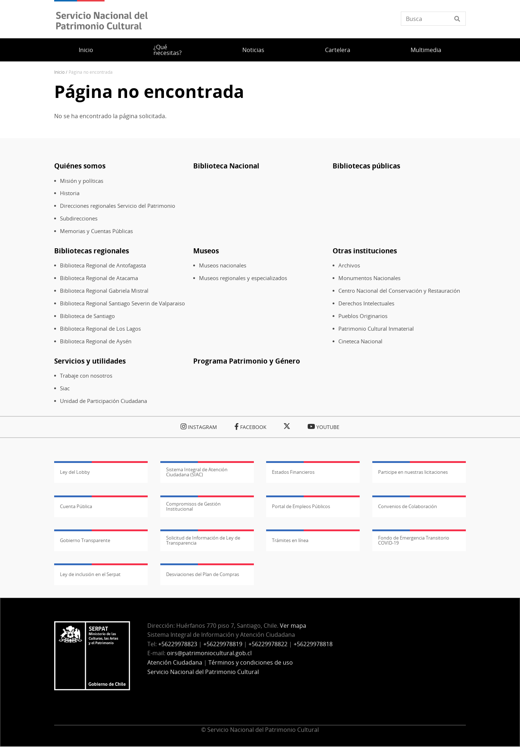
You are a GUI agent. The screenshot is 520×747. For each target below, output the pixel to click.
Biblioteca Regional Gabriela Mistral (104, 290)
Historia (69, 193)
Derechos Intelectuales (366, 303)
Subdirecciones (79, 218)
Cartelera (337, 50)
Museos (206, 250)
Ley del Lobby (75, 472)
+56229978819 (222, 644)
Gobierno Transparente (85, 540)
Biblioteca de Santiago (87, 316)
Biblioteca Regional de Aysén (95, 341)
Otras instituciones (365, 250)
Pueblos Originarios (362, 316)
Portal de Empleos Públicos (301, 506)
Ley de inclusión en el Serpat (90, 574)
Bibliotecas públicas (366, 165)
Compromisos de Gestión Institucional (193, 506)
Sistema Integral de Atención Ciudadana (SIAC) (197, 472)
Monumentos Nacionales (369, 278)
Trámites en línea (290, 540)
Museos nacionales (222, 265)
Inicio (86, 50)
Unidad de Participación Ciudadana (103, 401)
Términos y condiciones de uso (250, 662)
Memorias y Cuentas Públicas (96, 231)
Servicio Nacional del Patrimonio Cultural (203, 672)
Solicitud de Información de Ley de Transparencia (203, 540)
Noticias (253, 50)
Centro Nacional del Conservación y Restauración (399, 290)
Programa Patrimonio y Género (246, 360)
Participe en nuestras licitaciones (413, 472)
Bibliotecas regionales (91, 250)
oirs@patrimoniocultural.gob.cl (209, 653)
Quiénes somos (79, 165)
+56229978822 (267, 644)
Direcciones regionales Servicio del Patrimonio (117, 205)
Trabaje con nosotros (86, 375)
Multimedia (426, 50)
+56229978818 (313, 644)
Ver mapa (293, 626)
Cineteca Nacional (360, 341)
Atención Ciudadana (174, 662)
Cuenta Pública (76, 506)
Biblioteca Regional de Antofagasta (103, 265)
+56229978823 (177, 644)
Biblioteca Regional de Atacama (99, 278)
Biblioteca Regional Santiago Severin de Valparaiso (122, 303)
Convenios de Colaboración (407, 506)
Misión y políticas (81, 180)
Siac (65, 388)
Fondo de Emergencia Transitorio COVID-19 (413, 540)
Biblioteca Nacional (226, 165)
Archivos (349, 265)
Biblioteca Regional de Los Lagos (100, 328)
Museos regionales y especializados (243, 278)
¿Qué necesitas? (167, 50)
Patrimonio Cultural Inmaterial (376, 328)
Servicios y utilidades (90, 360)
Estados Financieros (293, 472)
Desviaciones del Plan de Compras (202, 574)
